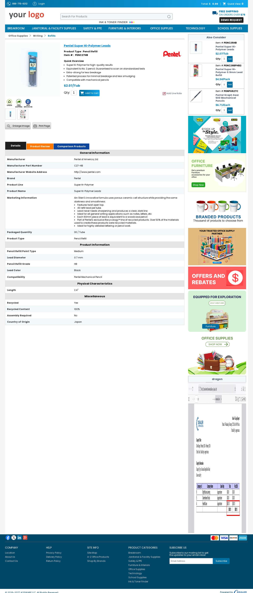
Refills (51, 35)
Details (16, 145)
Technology (195, 28)
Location (10, 552)
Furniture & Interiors (125, 28)
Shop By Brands (96, 561)
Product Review (40, 146)
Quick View (233, 4)
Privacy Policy (53, 552)
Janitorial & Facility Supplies (54, 28)
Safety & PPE (92, 28)
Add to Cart (91, 93)
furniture (210, 326)
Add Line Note (172, 93)
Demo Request (231, 20)
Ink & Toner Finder (138, 581)
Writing (38, 35)
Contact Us (11, 561)
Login (39, 4)
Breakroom (15, 28)
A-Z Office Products (98, 556)
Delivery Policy (54, 556)
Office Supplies (161, 28)
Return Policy (53, 561)
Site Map (92, 552)
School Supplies (230, 28)
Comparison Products (71, 146)
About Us (10, 556)
